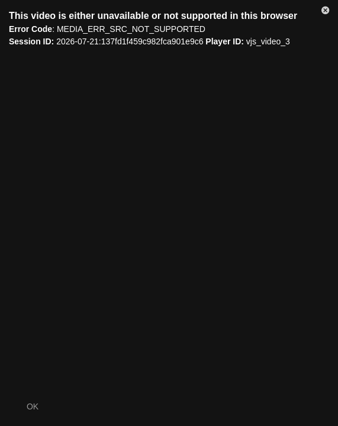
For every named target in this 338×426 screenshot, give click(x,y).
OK (32, 406)
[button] (325, 12)
